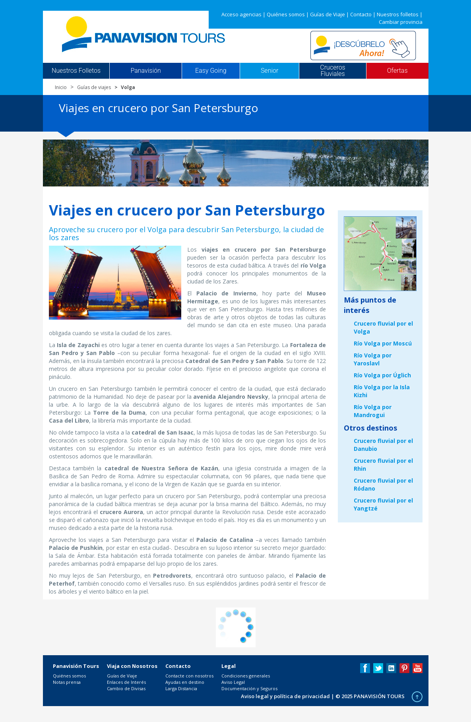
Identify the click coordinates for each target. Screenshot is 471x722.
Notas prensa (67, 682)
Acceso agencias (241, 14)
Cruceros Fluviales (332, 70)
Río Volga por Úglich (382, 375)
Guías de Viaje (327, 14)
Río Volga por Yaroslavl (373, 359)
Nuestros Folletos (76, 71)
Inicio (61, 87)
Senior (269, 71)
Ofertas (397, 71)
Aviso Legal (233, 682)
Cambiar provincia (401, 21)
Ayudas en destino (184, 682)
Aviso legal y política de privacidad (285, 696)
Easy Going (210, 71)
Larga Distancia (181, 688)
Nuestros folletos (398, 14)
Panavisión (145, 71)
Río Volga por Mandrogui (373, 411)
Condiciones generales (245, 676)
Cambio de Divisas (126, 688)
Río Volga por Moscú (383, 343)
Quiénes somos (286, 14)
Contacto (361, 14)
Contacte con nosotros (189, 676)
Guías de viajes (94, 87)
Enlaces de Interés (126, 682)
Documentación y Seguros (249, 688)
